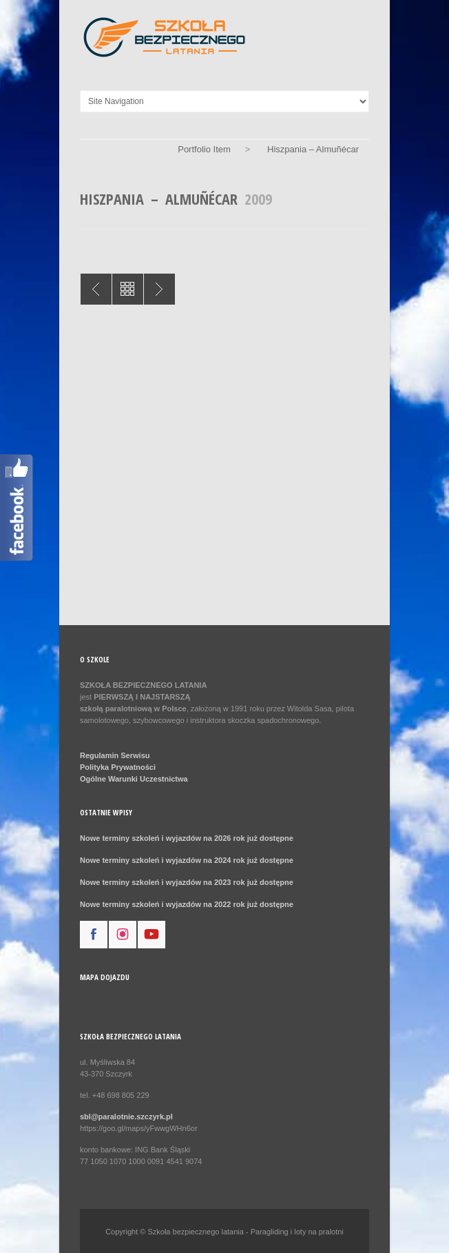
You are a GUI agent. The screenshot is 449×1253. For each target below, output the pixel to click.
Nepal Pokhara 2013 (159, 289)
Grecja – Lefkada (96, 289)
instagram (122, 934)
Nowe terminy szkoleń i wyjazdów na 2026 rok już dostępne (186, 838)
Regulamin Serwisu (114, 755)
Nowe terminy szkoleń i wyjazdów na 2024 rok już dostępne (186, 860)
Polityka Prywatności (118, 767)
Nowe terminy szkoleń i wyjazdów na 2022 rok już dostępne (186, 904)
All (127, 289)
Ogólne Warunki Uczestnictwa (134, 779)
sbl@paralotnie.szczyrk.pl (126, 1116)
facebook (93, 934)
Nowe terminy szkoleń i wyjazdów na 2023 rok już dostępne (186, 882)
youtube (151, 934)
